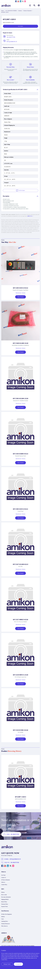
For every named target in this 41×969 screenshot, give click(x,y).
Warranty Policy (4, 904)
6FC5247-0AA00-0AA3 (20, 564)
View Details (20, 297)
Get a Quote (20, 26)
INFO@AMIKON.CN (15, 859)
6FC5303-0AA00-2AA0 (20, 398)
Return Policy (4, 901)
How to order (4, 894)
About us (3, 882)
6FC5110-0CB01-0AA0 (20, 730)
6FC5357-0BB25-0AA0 (20, 619)
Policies (3, 892)
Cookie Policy (4, 884)
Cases (2, 918)
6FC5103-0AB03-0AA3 (20, 454)
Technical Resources (5, 923)
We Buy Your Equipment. (6, 914)
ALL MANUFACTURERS (11, 10)
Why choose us (4, 926)
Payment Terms (4, 906)
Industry (3, 916)
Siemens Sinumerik (27, 10)
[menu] (30, 5)
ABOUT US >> (30, 216)
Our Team (3, 875)
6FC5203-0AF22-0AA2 (20, 288)
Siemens (20, 10)
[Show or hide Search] (34, 5)
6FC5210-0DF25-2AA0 (20, 675)
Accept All (18, 964)
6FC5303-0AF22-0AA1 (20, 509)
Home (2, 10)
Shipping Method (5, 899)
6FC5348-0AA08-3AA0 (20, 343)
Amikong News (4, 921)
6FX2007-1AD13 (20, 797)
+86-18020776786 (14, 862)
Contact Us (3, 877)
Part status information (6, 897)
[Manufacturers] (39, 5)
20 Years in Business (5, 879)
